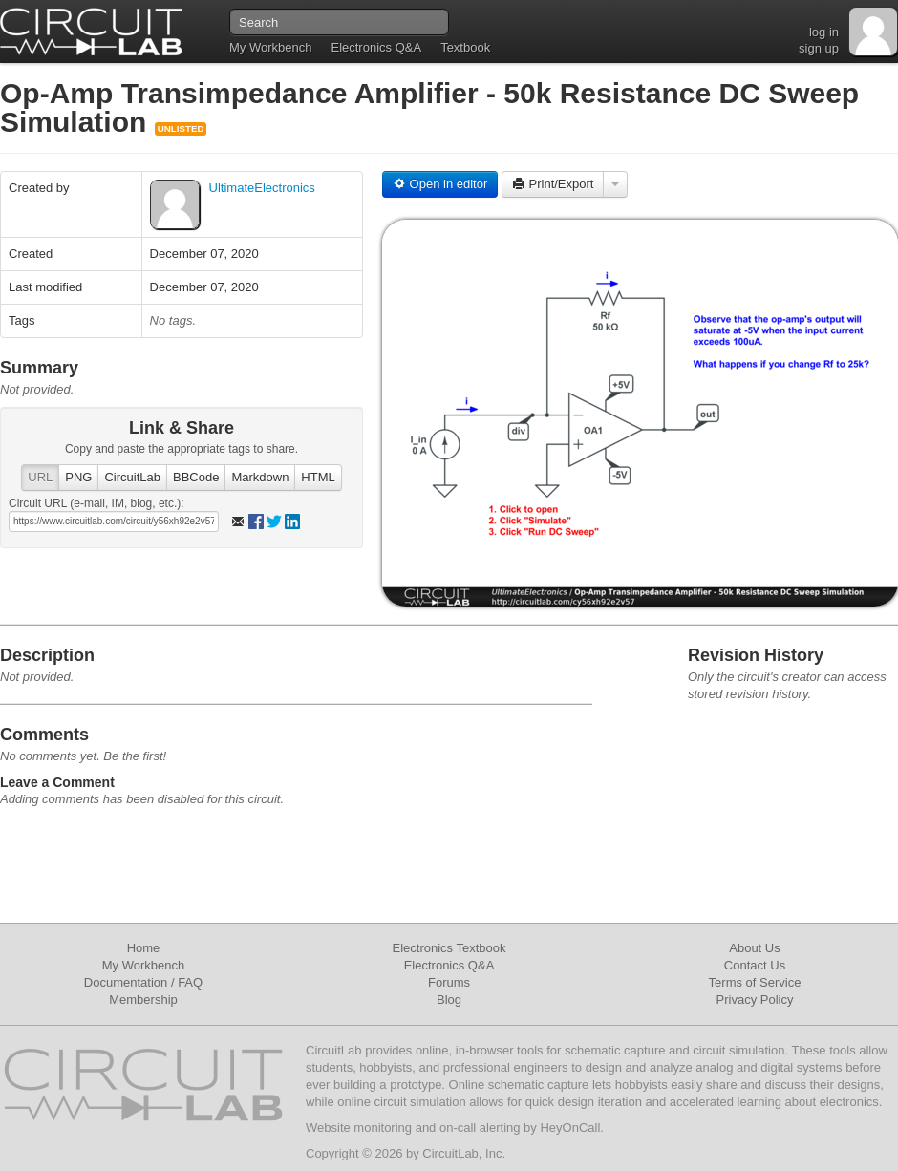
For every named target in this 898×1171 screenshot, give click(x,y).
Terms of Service (755, 982)
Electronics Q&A (376, 47)
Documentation (125, 982)
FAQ (190, 982)
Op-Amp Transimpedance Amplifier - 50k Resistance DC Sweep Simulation (429, 107)
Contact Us (754, 965)
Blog (449, 999)
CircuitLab (132, 477)
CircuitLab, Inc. (463, 1153)
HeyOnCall (570, 1127)
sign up (819, 48)
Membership (143, 999)
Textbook (465, 47)
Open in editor (440, 184)
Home (143, 948)
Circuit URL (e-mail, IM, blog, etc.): (96, 503)
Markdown (260, 477)
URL (40, 477)
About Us (754, 948)
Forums (449, 982)
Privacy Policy (755, 999)
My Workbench (270, 47)
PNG (78, 477)
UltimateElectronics (262, 188)
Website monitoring (359, 1127)
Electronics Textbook (449, 948)
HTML (317, 477)
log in (824, 32)
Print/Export (553, 184)
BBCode (196, 477)
